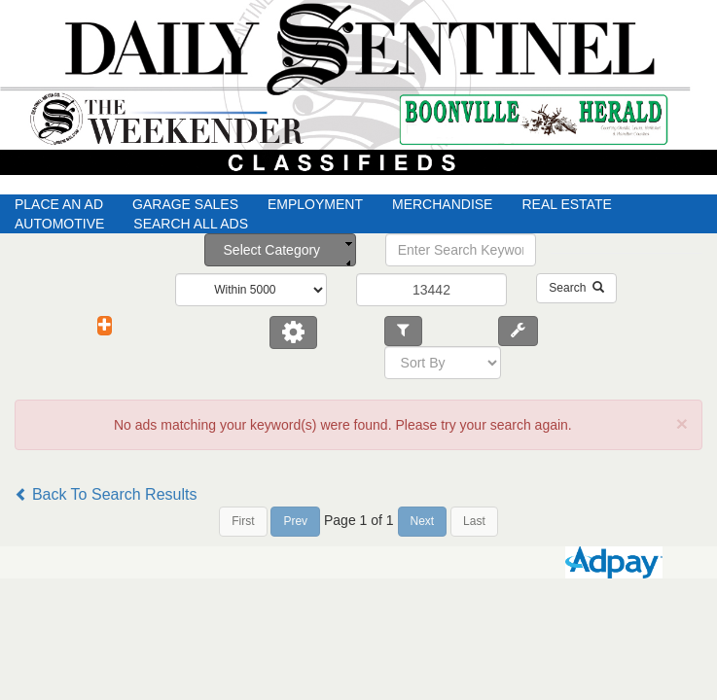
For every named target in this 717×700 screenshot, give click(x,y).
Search (576, 288)
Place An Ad (59, 204)
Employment (315, 204)
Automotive (59, 223)
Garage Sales (185, 204)
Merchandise (442, 204)
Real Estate (566, 204)
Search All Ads (190, 223)
